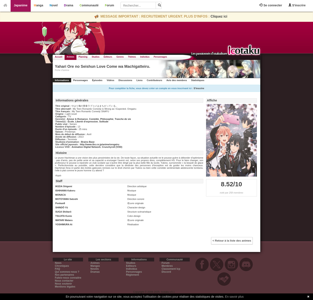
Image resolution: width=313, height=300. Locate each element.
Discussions (125, 80)
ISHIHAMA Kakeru (65, 190)
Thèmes (132, 57)
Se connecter (270, 5)
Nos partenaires (64, 274)
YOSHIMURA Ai (63, 224)
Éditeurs (108, 57)
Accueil (58, 57)
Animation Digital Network (86, 147)
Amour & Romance (77, 119)
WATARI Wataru (64, 220)
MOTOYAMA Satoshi (66, 199)
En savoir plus (234, 296)
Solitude (103, 121)
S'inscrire (297, 5)
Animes (70, 57)
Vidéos (110, 80)
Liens (139, 80)
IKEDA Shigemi (63, 186)
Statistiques (197, 80)
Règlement (132, 274)
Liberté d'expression (86, 121)
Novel (54, 5)
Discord (166, 271)
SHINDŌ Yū (61, 207)
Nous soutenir (63, 283)
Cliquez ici (219, 16)
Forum (109, 5)
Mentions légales (65, 286)
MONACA (60, 195)
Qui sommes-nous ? (67, 271)
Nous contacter (64, 280)
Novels (94, 268)
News (58, 262)
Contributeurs (154, 80)
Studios (96, 57)
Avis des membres (176, 80)
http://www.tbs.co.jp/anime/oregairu (99, 144)
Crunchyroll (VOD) (112, 147)
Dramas (95, 271)
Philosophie (106, 119)
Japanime (21, 5)
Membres (167, 265)
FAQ (57, 268)
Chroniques (62, 265)
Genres (120, 57)
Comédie (94, 119)
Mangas (95, 265)
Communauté (89, 5)
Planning (83, 57)
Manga (38, 5)
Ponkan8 (60, 203)
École (71, 121)
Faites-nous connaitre (68, 277)
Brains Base (88, 142)
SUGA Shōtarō (63, 211)
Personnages (160, 57)
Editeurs (131, 265)
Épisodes (97, 80)
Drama (68, 5)
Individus (145, 57)
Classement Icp (171, 268)
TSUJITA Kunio (63, 216)
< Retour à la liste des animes (232, 240)
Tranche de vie (123, 119)
